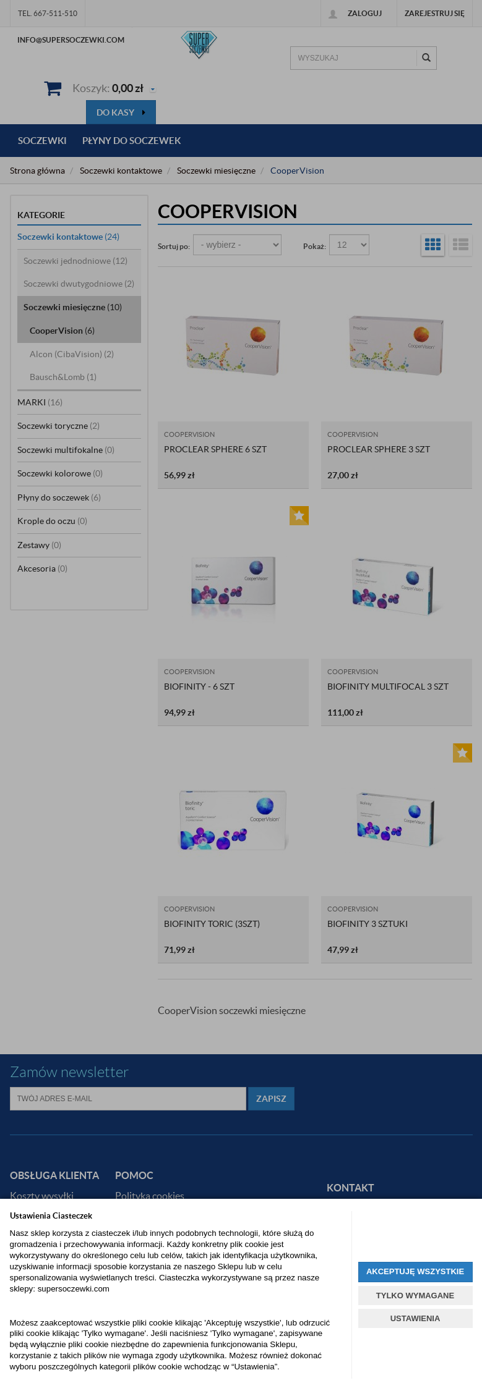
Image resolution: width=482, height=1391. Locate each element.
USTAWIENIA (415, 1318)
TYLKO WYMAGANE (415, 1295)
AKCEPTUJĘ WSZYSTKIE (415, 1271)
